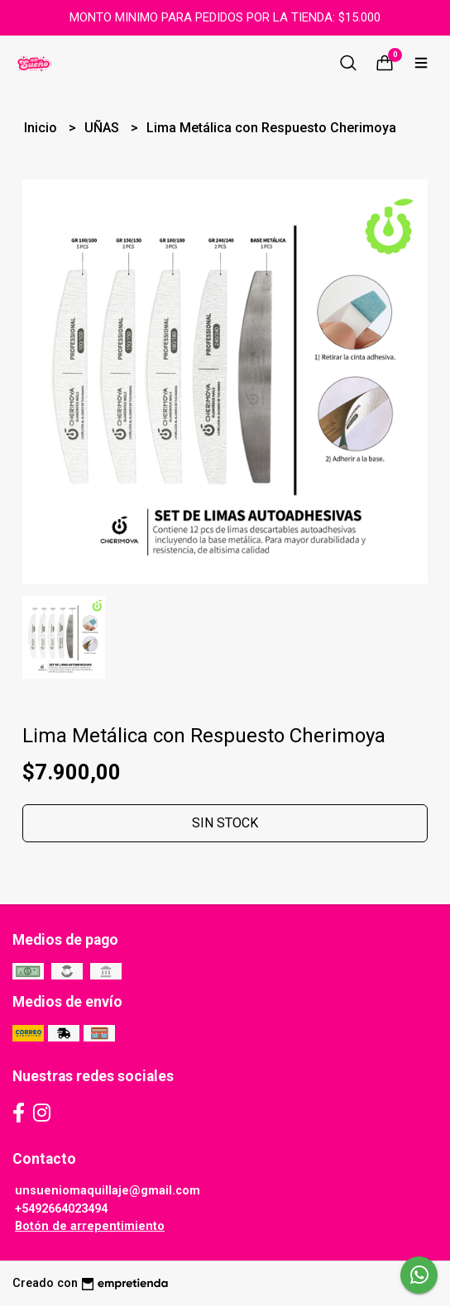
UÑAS (103, 128)
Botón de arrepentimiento (90, 1226)
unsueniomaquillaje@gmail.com (107, 1191)
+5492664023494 (61, 1209)
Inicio (42, 128)
